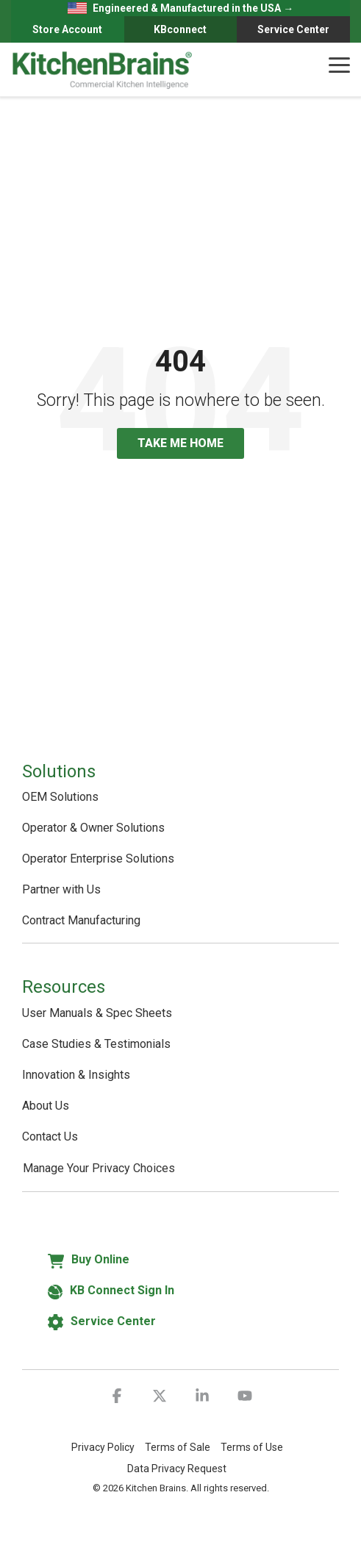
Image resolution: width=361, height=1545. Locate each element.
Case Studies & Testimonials (96, 1044)
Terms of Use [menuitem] (252, 1447)
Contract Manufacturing (81, 920)
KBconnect (180, 29)
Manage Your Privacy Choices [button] (99, 1168)
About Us (45, 1106)
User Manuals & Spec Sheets (97, 1013)
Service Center (293, 29)
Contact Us (50, 1136)
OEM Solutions (60, 797)
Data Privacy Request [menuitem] (176, 1468)
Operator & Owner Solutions (93, 828)
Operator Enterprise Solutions (98, 859)
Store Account (67, 29)
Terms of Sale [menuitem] (177, 1447)
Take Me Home (180, 443)
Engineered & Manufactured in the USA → (181, 8)
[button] (339, 64)
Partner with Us (61, 889)
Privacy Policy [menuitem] (103, 1447)
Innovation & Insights (76, 1075)
